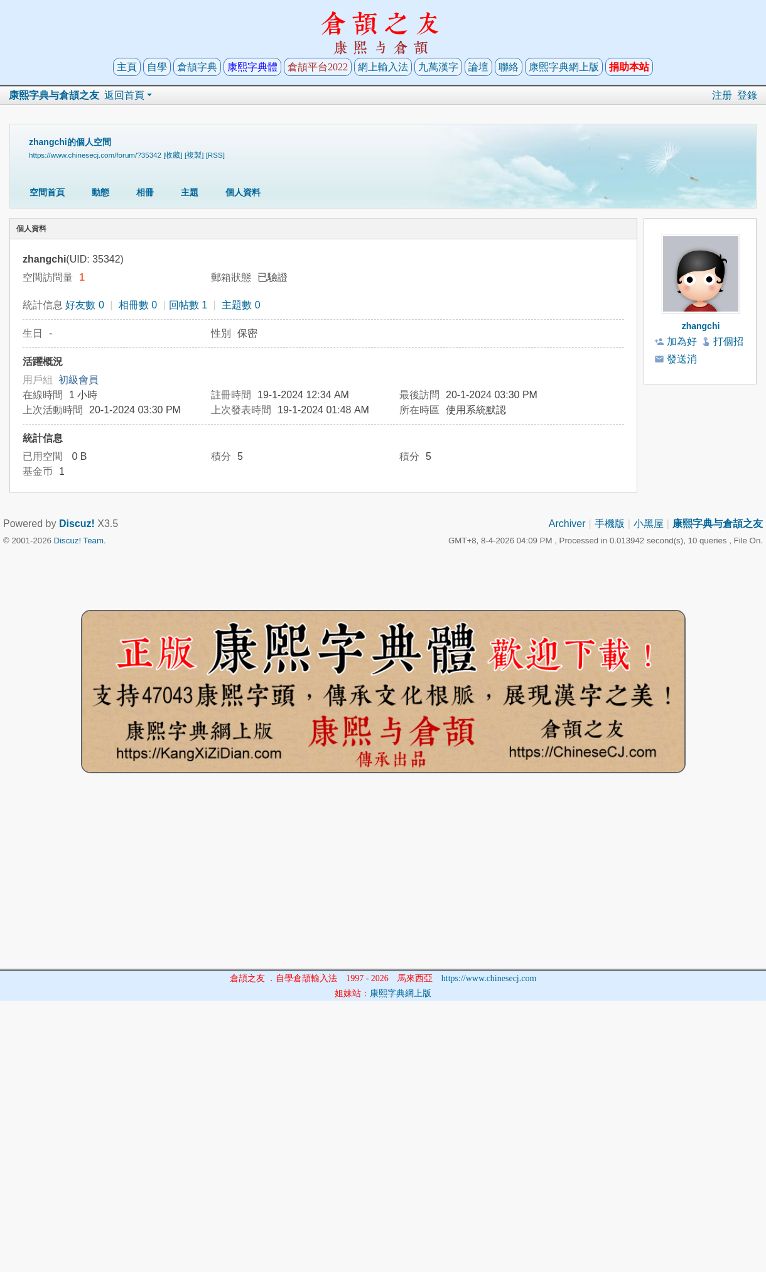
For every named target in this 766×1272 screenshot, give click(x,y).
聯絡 (509, 67)
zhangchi (701, 326)
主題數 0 (241, 305)
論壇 (478, 67)
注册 (722, 95)
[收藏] (172, 155)
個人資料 (243, 192)
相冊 (145, 192)
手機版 (610, 523)
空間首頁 (47, 192)
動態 (100, 192)
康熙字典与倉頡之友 (54, 95)
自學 (157, 67)
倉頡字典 (197, 67)
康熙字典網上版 (564, 67)
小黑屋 (649, 523)
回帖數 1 (188, 305)
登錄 (747, 95)
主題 (189, 192)
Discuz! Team (79, 540)
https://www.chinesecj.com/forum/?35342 (95, 155)
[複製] (194, 155)
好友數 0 (84, 305)
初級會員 (78, 379)
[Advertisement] (383, 881)
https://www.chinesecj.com (489, 978)
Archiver (567, 523)
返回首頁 (124, 95)
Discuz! (77, 523)
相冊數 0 (138, 305)
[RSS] (215, 155)
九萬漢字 (438, 67)
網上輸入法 (383, 67)
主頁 (127, 67)
